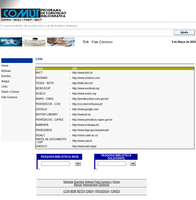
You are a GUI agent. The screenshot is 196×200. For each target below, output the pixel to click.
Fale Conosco (102, 42)
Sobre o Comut (10, 91)
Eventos (6, 76)
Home (4, 65)
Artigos (5, 81)
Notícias (6, 70)
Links (4, 86)
